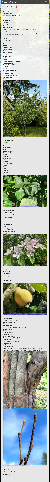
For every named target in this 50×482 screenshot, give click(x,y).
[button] (3, 6)
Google (5, 79)
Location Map (7, 479)
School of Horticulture (10, 2)
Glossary (5, 142)
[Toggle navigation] (46, 2)
